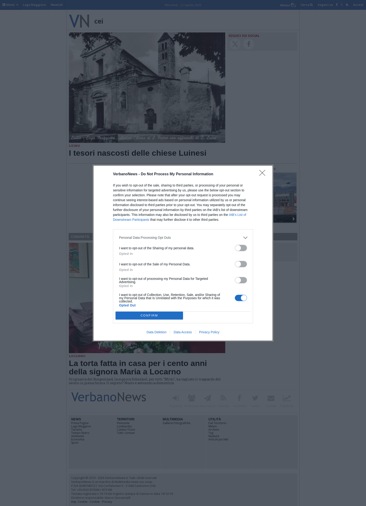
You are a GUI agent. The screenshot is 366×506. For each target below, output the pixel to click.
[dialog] (183, 253)
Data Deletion (156, 332)
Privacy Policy (209, 332)
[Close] (263, 174)
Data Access (183, 332)
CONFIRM (149, 315)
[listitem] (183, 237)
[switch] (241, 248)
